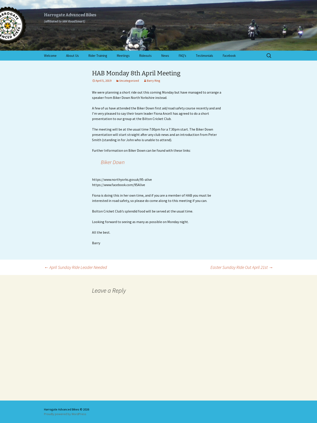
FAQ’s (182, 56)
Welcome (50, 56)
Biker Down (113, 162)
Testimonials (204, 56)
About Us (72, 56)
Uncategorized (129, 81)
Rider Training (97, 56)
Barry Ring (153, 81)
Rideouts (145, 56)
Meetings (123, 56)
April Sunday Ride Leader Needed (75, 267)
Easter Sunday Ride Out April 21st (241, 267)
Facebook (229, 56)
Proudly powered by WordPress (65, 414)
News (165, 56)
